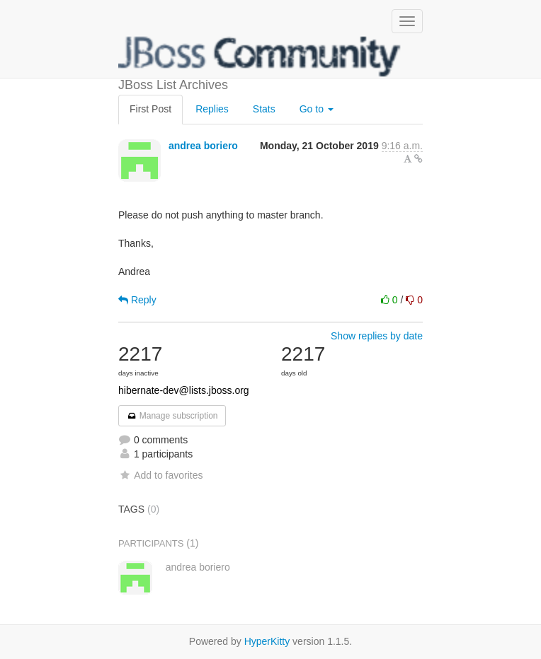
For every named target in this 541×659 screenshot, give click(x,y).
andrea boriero (203, 145)
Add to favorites (160, 475)
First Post (150, 109)
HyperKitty (267, 641)
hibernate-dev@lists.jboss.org (183, 390)
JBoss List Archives (260, 56)
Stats (264, 109)
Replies (212, 109)
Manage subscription (172, 416)
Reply (137, 299)
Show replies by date (377, 336)
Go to (317, 109)
